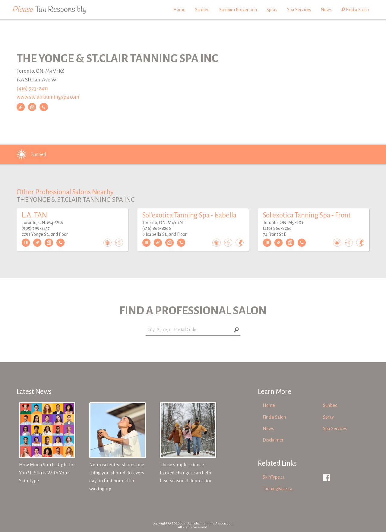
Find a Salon (355, 9)
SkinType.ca (274, 477)
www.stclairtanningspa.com (48, 97)
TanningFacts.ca (278, 488)
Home (179, 9)
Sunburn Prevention (238, 9)
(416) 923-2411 (32, 88)
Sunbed (202, 9)
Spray (272, 9)
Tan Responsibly (49, 10)
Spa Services (299, 9)
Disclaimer (273, 440)
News (326, 9)
